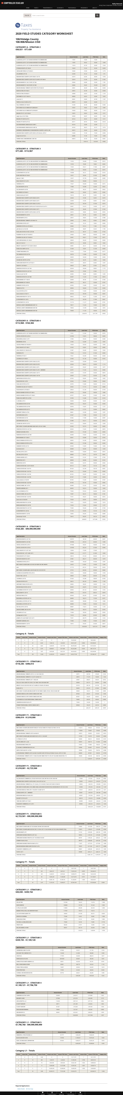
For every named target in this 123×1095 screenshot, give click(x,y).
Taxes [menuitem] (35, 8)
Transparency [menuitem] (47, 8)
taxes (24, 25)
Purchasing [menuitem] (71, 8)
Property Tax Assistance (31, 29)
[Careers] (80, 1093)
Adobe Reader (21, 1089)
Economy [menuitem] (60, 8)
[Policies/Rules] (71, 1093)
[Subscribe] (61, 1093)
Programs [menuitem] (84, 8)
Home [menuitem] (27, 8)
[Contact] (42, 1093)
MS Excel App (29, 1089)
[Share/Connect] (52, 1093)
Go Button (97, 15)
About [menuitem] (94, 8)
